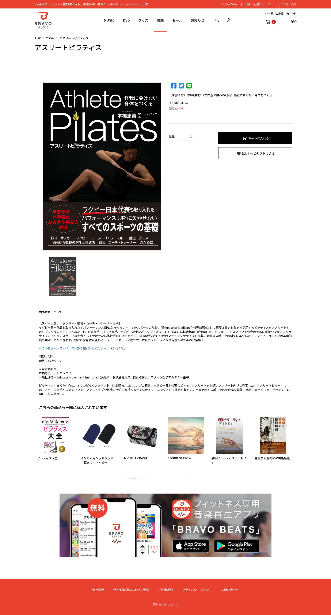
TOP (38, 38)
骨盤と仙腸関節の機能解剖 (274, 458)
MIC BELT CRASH (137, 458)
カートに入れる (255, 138)
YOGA (50, 38)
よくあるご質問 (287, 4)
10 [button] (207, 480)
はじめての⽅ (229, 4)
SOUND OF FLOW (181, 458)
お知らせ (197, 20)
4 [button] (151, 480)
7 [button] (179, 480)
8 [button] (189, 480)
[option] (102, 166)
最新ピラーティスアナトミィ (230, 460)
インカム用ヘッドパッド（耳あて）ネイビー (98, 460)
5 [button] (161, 480)
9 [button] (198, 480)
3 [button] (142, 480)
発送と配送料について (258, 4)
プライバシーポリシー (197, 590)
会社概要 (98, 590)
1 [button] (124, 480)
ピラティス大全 (49, 458)
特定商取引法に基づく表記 (131, 590)
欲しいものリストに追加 (255, 153)
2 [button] (133, 480)
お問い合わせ (230, 590)
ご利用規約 (165, 590)
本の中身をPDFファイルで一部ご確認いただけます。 (74, 348)
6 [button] (170, 480)
